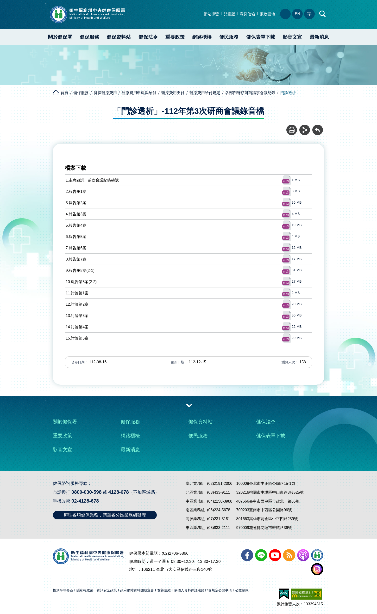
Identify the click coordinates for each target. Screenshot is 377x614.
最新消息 (319, 37)
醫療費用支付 (172, 93)
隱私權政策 (84, 588)
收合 (189, 405)
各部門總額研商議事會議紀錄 (250, 93)
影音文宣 (292, 37)
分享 (304, 127)
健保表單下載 (260, 37)
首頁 (64, 93)
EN (297, 14)
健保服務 (89, 37)
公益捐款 (242, 588)
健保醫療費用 (105, 93)
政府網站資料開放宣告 (137, 588)
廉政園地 (267, 14)
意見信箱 (247, 14)
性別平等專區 (63, 588)
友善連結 (164, 588)
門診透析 (288, 93)
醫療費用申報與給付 (139, 93)
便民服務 (229, 37)
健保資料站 (119, 37)
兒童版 (229, 14)
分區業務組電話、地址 (285, 14)
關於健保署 (60, 37)
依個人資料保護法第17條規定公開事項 (203, 588)
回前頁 (317, 127)
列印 (291, 127)
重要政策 (175, 37)
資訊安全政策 (107, 588)
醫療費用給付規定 (204, 93)
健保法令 (148, 37)
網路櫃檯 (202, 37)
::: (46, 4)
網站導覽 (211, 14)
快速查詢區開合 (322, 14)
